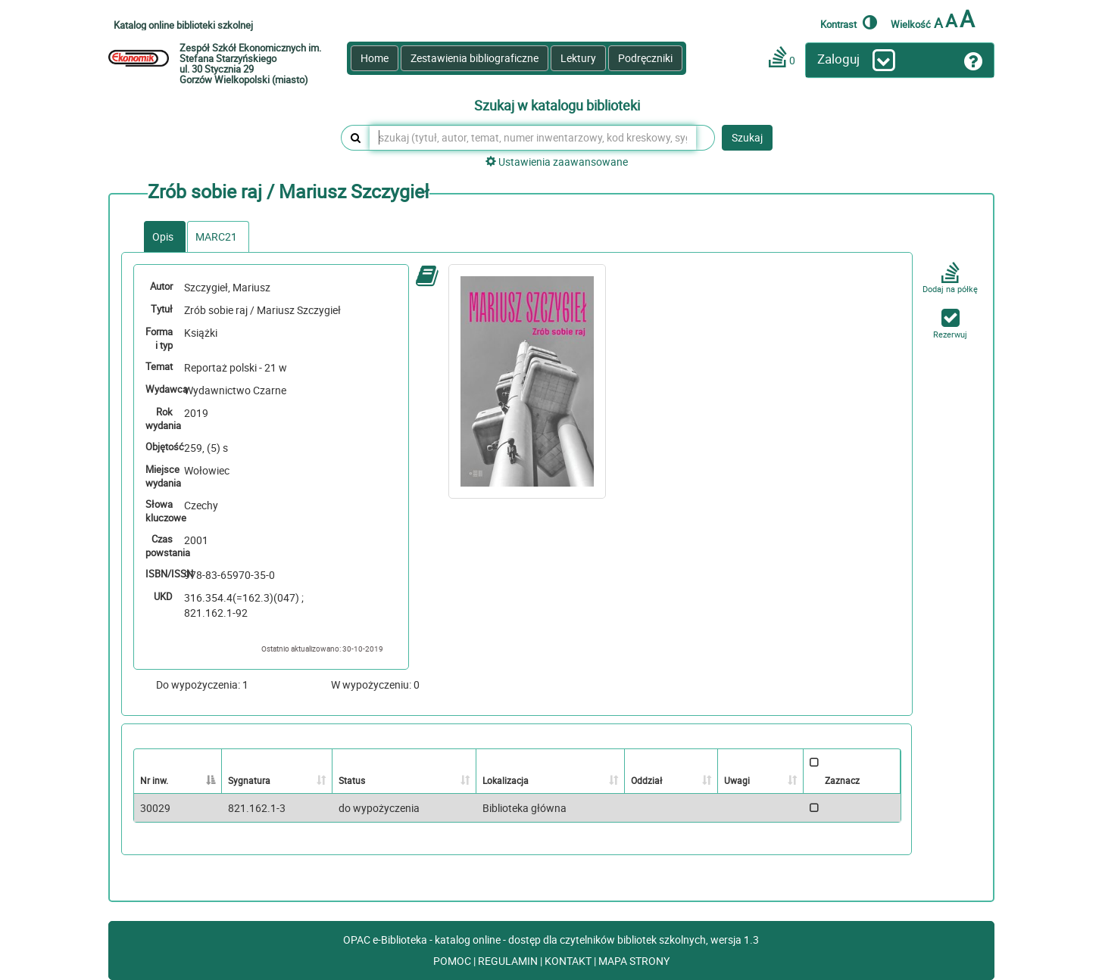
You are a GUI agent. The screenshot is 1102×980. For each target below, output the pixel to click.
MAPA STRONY (634, 961)
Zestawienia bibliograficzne (475, 58)
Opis (162, 236)
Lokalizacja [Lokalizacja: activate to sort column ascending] (505, 780)
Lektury (578, 58)
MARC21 (216, 236)
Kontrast (848, 22)
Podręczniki (645, 58)
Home (375, 58)
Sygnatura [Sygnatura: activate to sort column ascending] (249, 780)
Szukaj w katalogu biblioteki (557, 106)
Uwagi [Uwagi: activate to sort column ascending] (737, 780)
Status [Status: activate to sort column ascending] (352, 780)
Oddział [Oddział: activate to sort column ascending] (646, 780)
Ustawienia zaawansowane (556, 161)
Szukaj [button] (747, 137)
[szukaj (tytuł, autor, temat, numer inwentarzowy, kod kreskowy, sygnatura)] (533, 138)
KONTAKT (569, 961)
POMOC (453, 961)
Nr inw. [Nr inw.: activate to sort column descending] (154, 780)
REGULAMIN (509, 961)
